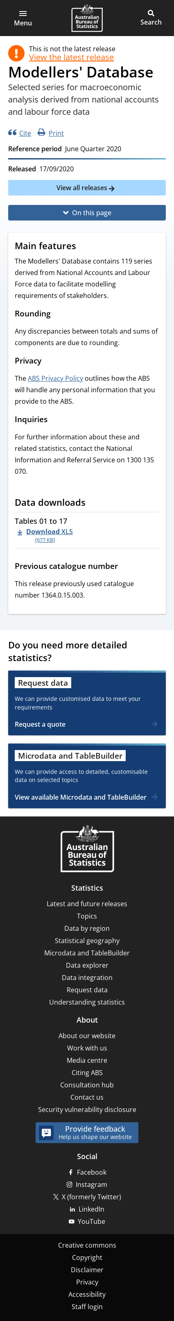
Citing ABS (87, 1072)
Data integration (87, 977)
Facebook (91, 1172)
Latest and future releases (87, 903)
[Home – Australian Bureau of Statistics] (87, 849)
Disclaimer (87, 1269)
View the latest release (71, 57)
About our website (87, 1035)
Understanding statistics (87, 1002)
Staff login (87, 1306)
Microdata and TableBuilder (87, 952)
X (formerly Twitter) (91, 1196)
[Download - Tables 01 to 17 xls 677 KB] (45, 535)
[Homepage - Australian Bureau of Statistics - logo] (87, 18)
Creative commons (87, 1245)
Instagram (91, 1184)
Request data (87, 989)
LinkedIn (91, 1209)
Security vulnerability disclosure (87, 1109)
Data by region (87, 928)
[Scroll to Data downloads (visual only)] (93, 503)
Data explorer (87, 965)
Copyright (87, 1257)
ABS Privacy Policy (55, 378)
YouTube (91, 1221)
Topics (87, 916)
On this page (91, 212)
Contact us (87, 1097)
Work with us (87, 1048)
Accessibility (87, 1294)
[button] (23, 18)
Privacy (87, 1282)
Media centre (87, 1060)
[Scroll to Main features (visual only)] (83, 246)
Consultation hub (87, 1084)
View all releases (82, 187)
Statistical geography (87, 940)
